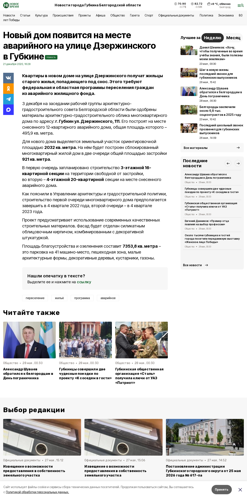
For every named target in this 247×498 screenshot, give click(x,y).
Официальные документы (176, 15)
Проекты (85, 15)
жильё (59, 298)
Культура (41, 15)
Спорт (149, 15)
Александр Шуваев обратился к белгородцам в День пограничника (28, 373)
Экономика (226, 15)
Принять (221, 489)
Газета (135, 15)
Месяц (233, 37)
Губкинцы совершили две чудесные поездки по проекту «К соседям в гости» (85, 373)
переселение (35, 298)
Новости (9, 15)
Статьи (25, 15)
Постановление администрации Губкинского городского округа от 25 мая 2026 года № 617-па (203, 470)
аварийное (107, 298)
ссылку (84, 282)
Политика (206, 15)
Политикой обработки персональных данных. (37, 492)
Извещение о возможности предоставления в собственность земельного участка (34, 470)
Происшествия (63, 15)
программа (82, 298)
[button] (228, 163)
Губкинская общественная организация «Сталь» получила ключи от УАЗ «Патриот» (139, 376)
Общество (117, 15)
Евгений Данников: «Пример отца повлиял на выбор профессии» (207, 222)
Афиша (100, 15)
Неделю (212, 37)
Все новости (192, 265)
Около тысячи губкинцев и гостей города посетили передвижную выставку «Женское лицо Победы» (212, 239)
